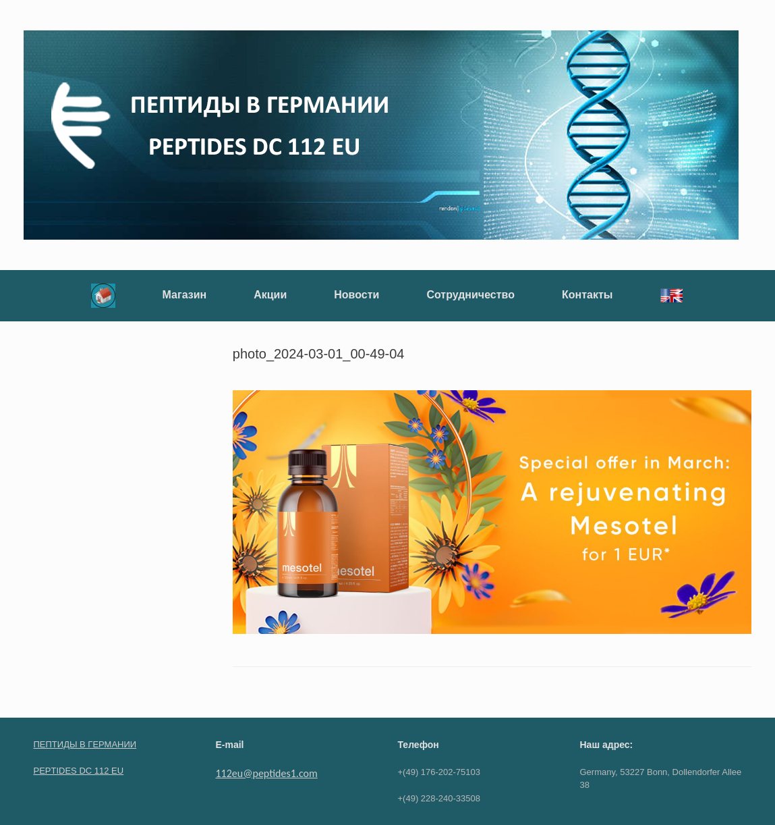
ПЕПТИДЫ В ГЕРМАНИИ (85, 744)
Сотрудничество (470, 294)
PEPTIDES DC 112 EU (79, 771)
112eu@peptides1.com (267, 773)
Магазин (185, 294)
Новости (356, 294)
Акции (270, 294)
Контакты (587, 294)
